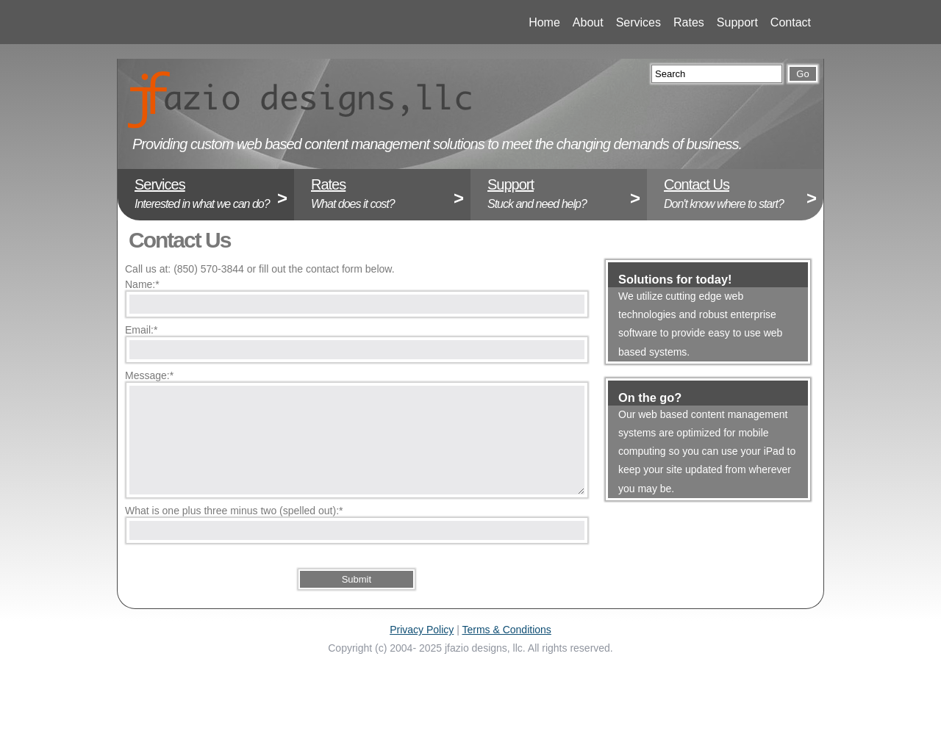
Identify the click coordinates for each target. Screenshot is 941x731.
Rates (681, 22)
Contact (778, 22)
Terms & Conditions (506, 629)
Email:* (141, 330)
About (581, 22)
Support (725, 22)
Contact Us (696, 184)
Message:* (149, 375)
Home (537, 22)
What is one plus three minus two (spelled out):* (234, 510)
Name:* (142, 284)
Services (625, 22)
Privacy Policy (422, 629)
